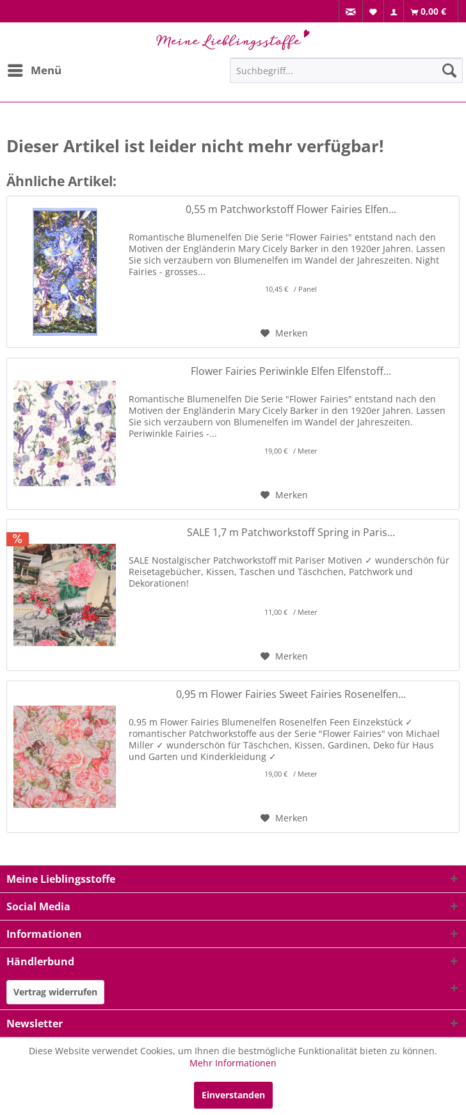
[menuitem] (351, 12)
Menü (34, 68)
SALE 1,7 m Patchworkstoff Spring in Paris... (291, 532)
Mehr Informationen (233, 1063)
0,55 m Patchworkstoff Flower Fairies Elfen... (291, 209)
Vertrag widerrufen (55, 992)
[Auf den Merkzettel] (284, 333)
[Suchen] (449, 70)
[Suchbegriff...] (346, 70)
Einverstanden (233, 1095)
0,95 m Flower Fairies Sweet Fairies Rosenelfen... (291, 694)
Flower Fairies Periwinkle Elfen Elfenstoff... (291, 371)
